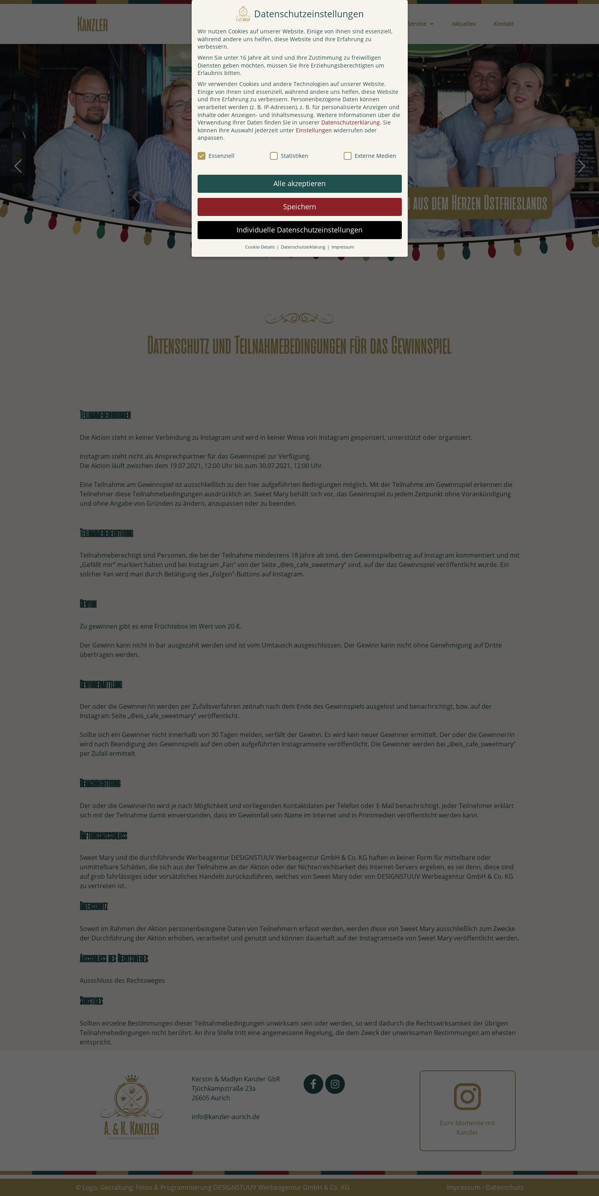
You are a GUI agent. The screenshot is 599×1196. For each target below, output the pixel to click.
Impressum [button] (343, 247)
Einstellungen (314, 130)
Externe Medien (370, 155)
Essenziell (216, 155)
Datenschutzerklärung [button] (303, 247)
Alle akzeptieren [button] (299, 183)
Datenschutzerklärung (350, 122)
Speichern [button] (299, 206)
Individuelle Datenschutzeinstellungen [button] (299, 229)
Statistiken (289, 155)
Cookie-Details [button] (260, 247)
